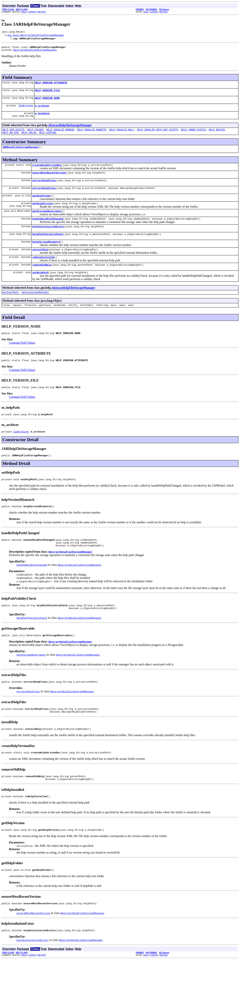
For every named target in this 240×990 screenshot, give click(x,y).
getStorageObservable (47, 221)
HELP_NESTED (217, 134)
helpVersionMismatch (46, 254)
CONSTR (32, 12)
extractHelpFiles (44, 188)
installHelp (40, 262)
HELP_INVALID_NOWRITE (91, 134)
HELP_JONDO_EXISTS (193, 134)
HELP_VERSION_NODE (47, 101)
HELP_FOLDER (35, 134)
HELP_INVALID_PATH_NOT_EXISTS (157, 134)
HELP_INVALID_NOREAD (60, 134)
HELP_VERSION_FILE (47, 93)
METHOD (42, 12)
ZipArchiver (26, 109)
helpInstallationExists (48, 237)
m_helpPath (42, 117)
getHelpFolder (41, 204)
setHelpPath (40, 287)
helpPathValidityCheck (47, 246)
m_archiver (42, 109)
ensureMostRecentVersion (49, 180)
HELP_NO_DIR (10, 138)
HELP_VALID (28, 138)
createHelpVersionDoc (47, 171)
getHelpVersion (42, 213)
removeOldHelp (41, 278)
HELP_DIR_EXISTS (13, 134)
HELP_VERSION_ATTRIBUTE (51, 84)
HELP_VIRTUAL (48, 138)
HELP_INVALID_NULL (121, 134)
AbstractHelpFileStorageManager (35, 51)
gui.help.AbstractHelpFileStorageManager (35, 35)
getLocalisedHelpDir (35, 307)
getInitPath (10, 307)
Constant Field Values (22, 359)
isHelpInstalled (43, 270)
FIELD (24, 12)
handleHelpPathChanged (47, 229)
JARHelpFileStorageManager (20, 153)
